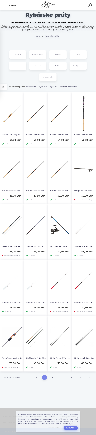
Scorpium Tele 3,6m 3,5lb (84, 190)
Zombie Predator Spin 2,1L (12, 302)
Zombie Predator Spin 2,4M (84, 246)
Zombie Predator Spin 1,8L (36, 302)
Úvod (38, 36)
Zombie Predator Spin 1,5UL (84, 302)
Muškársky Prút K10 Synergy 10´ (36, 358)
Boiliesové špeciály (38, 54)
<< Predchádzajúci (12, 377)
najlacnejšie (31, 87)
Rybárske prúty (52, 36)
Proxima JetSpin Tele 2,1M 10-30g (12, 190)
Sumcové (38, 66)
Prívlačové (58, 54)
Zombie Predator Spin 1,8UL (60, 302)
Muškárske (58, 66)
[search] (90, 5)
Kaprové (18, 54)
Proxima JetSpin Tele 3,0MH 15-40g (36, 135)
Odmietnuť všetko (54, 428)
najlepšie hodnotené (68, 87)
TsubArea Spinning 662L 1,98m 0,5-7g (12, 358)
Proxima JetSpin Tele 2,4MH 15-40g (84, 135)
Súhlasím (71, 428)
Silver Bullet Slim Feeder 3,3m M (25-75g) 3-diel (12, 246)
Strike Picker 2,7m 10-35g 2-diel (60, 358)
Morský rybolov (78, 66)
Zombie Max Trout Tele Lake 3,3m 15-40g (36, 246)
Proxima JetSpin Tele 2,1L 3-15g (36, 190)
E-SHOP (10, 5)
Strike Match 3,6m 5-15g (84, 358)
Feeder (78, 54)
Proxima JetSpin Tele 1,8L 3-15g (60, 190)
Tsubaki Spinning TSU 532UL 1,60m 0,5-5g (12, 135)
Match (18, 66)
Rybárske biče (48, 77)
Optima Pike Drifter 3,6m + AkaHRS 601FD (60, 246)
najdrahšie (42, 87)
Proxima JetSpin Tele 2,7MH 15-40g (60, 135)
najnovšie (53, 87)
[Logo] (48, 4)
